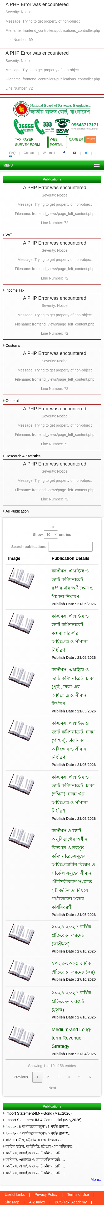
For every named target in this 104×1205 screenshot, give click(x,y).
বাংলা (91, 139)
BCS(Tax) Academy (71, 1154)
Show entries (52, 534)
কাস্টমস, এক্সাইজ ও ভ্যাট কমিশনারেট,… (35, 1105)
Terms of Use (78, 1146)
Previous (21, 1029)
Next (52, 1039)
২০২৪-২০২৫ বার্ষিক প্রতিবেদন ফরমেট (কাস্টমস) (65, 901)
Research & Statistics (23, 456)
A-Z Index (37, 1154)
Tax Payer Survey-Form (27, 142)
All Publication (17, 511)
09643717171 (85, 124)
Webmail (49, 153)
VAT (9, 235)
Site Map (12, 1154)
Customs (13, 345)
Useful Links (15, 1146)
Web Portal (56, 142)
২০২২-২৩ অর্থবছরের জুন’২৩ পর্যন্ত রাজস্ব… (39, 1085)
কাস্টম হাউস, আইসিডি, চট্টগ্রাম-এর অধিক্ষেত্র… (41, 1098)
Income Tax (15, 290)
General (12, 401)
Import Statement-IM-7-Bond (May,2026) (39, 1065)
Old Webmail (61, 1161)
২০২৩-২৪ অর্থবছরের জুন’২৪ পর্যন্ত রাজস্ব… (39, 1078)
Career (76, 139)
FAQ (12, 153)
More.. (96, 1131)
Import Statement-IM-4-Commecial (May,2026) (43, 1071)
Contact (29, 153)
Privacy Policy (45, 1146)
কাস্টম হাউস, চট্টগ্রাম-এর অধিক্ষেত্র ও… (35, 1091)
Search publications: (52, 546)
